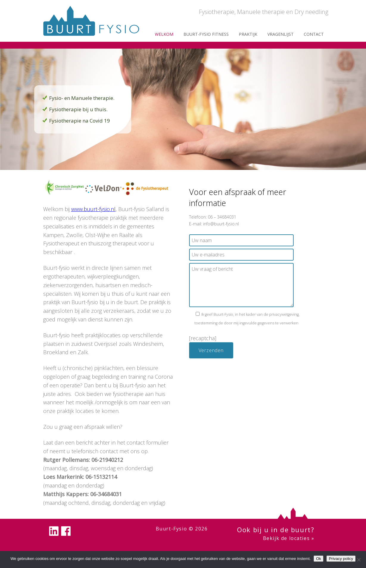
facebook (66, 531)
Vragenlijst (280, 34)
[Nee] (359, 560)
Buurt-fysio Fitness (206, 34)
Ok (318, 558)
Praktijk (248, 34)
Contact (314, 34)
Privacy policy (341, 558)
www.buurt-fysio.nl (93, 209)
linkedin (54, 531)
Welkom (164, 34)
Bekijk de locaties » (288, 538)
